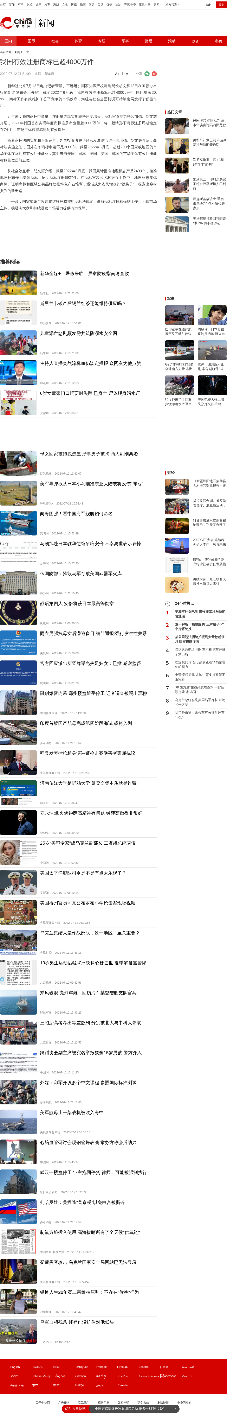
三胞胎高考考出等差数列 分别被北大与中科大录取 (90, 1022)
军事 (21, 4)
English (15, 1367)
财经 (29, 4)
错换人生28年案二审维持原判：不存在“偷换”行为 (89, 1292)
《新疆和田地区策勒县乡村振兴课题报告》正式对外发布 (209, 483)
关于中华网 (42, 1402)
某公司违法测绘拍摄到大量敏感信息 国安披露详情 (200, 639)
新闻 (12, 4)
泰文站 (127, 1377)
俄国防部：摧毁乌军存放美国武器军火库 (81, 573)
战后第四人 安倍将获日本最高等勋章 (77, 603)
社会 (55, 41)
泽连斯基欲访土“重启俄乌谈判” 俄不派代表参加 (209, 203)
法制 (118, 4)
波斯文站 (106, 1386)
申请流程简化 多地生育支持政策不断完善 (200, 677)
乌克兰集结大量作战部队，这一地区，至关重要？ (90, 932)
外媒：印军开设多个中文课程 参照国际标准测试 (88, 1082)
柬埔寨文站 (106, 1377)
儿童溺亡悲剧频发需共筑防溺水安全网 (78, 333)
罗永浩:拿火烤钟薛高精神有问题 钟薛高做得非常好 (91, 813)
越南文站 (63, 1377)
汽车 (47, 4)
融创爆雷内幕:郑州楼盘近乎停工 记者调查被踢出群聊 (93, 693)
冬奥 (218, 41)
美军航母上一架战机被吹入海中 (72, 1112)
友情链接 (163, 1402)
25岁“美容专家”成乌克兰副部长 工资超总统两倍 (88, 843)
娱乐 (38, 4)
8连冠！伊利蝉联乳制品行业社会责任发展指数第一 (209, 562)
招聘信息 (103, 1402)
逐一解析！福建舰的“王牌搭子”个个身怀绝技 (200, 627)
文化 (65, 4)
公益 (100, 4)
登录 (221, 4)
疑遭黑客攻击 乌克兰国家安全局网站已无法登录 (88, 1262)
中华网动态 (184, 1402)
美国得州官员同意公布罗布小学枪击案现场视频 (87, 903)
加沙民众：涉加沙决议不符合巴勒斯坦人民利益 (209, 184)
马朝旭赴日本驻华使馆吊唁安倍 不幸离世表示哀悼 (90, 543)
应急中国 (144, 4)
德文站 (42, 1368)
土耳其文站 (85, 1386)
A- (127, 74)
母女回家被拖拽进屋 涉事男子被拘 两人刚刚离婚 (89, 453)
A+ (117, 74)
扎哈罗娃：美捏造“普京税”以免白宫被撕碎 (82, 1202)
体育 (78, 41)
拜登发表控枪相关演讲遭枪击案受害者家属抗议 (87, 753)
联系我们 (84, 1402)
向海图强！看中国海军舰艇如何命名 (76, 513)
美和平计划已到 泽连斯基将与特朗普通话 (210, 142)
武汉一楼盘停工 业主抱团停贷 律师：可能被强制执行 (93, 1172)
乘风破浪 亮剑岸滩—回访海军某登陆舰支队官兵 (88, 992)
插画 (83, 4)
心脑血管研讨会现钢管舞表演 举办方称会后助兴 (88, 1142)
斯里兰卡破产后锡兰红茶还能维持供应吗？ (83, 303)
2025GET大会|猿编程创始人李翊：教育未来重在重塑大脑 (209, 542)
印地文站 (42, 1386)
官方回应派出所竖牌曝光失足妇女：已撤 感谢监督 (90, 663)
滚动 (172, 41)
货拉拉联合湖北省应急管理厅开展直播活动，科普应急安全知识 (209, 503)
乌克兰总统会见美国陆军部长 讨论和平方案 (200, 702)
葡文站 (85, 1368)
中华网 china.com (17, 23)
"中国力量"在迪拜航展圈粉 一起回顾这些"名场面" (200, 690)
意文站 (63, 1368)
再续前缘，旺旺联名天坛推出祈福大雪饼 (209, 581)
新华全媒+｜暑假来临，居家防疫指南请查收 (84, 273)
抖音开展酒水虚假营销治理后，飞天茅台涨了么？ (209, 523)
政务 (195, 41)
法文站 (106, 1368)
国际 (31, 41)
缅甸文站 (170, 1377)
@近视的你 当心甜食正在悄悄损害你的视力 (200, 664)
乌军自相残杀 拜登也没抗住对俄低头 (77, 1322)
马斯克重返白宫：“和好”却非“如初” (208, 162)
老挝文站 (85, 1377)
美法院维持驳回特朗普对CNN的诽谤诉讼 (209, 221)
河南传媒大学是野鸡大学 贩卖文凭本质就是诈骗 (88, 783)
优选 (109, 4)
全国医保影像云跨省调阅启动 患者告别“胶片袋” (129, 1408)
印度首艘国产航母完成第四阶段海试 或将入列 (86, 723)
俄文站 (127, 1368)
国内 (8, 41)
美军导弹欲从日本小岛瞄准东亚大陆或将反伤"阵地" (91, 483)
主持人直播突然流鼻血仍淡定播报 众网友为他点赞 (90, 363)
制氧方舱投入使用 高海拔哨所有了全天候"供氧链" (90, 1232)
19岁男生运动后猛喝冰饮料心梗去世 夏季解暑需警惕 (93, 962)
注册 (208, 4)
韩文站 (20, 1377)
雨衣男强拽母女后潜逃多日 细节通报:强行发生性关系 (93, 633)
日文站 (170, 1368)
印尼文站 (149, 1377)
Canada (122, 1385)
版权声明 (123, 1402)
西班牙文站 (149, 1368)
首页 (3, 4)
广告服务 (64, 1402)
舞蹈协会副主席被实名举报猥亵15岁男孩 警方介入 (91, 1052)
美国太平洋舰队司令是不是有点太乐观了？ (83, 873)
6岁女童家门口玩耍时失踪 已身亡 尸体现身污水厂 (90, 393)
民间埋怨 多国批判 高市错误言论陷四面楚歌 (209, 123)
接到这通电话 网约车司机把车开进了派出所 (200, 652)
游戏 (56, 4)
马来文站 (42, 1377)
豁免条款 (143, 1402)
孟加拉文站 (63, 1386)
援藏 (74, 4)
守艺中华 (130, 4)
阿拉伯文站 (192, 1368)
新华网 (49, 74)
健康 (92, 4)
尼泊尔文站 (20, 1386)
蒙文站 (192, 1377)
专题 (101, 41)
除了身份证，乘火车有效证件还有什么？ (200, 715)
